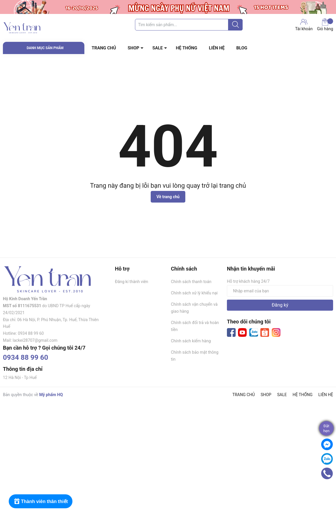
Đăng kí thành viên (131, 281)
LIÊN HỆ (217, 48)
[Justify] (235, 25)
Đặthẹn (326, 428)
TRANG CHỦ (104, 48)
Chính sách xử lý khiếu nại (194, 293)
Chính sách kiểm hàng (191, 341)
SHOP (133, 48)
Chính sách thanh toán (191, 281)
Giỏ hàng (325, 24)
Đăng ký (280, 305)
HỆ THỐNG (186, 48)
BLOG (241, 48)
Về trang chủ (168, 196)
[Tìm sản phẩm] (189, 25)
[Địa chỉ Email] (280, 291)
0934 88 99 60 (25, 357)
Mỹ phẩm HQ (51, 394)
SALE (157, 48)
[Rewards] (40, 501)
